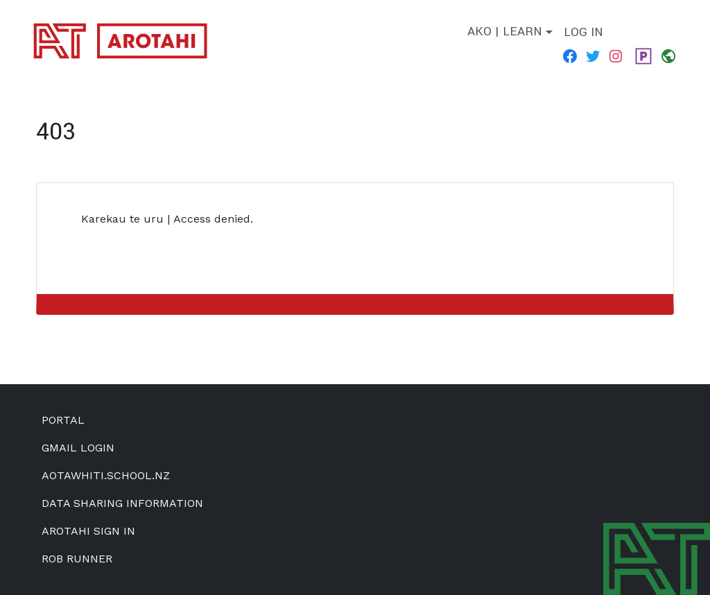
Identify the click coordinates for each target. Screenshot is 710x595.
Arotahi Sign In (88, 530)
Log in (583, 32)
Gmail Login (78, 447)
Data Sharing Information (122, 503)
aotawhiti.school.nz (106, 475)
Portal (63, 419)
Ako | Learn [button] (504, 31)
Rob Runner (77, 558)
